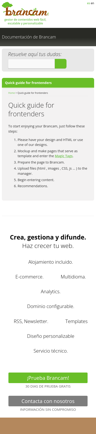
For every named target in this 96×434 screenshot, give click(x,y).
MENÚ (88, 16)
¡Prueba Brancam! (48, 378)
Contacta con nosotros (48, 402)
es (89, 3)
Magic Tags (64, 156)
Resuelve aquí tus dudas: (35, 54)
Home (11, 93)
